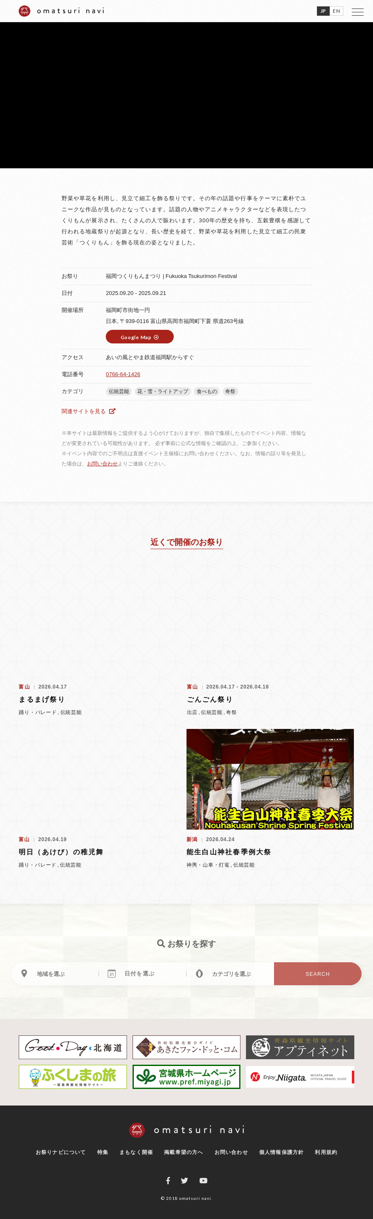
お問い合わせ (102, 464)
